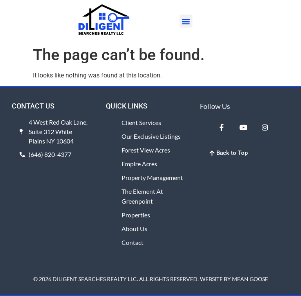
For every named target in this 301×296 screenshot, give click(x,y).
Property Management (152, 177)
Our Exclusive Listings (151, 136)
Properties (135, 215)
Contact (132, 242)
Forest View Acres (145, 150)
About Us (134, 228)
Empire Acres (139, 163)
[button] (186, 21)
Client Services (141, 122)
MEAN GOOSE (250, 279)
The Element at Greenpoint (142, 196)
